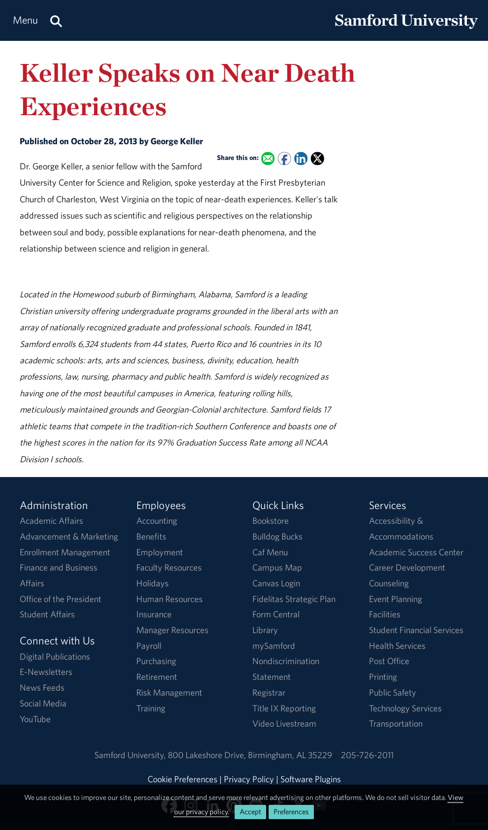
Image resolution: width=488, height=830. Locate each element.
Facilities (384, 614)
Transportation (396, 723)
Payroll (148, 645)
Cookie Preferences (182, 779)
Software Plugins (310, 779)
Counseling (389, 583)
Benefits (151, 536)
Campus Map (277, 567)
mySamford (273, 645)
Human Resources (169, 599)
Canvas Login (276, 583)
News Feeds (42, 687)
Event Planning (395, 599)
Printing (383, 676)
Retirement (156, 676)
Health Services (397, 645)
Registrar (268, 692)
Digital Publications (55, 656)
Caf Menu (270, 552)
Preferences (291, 811)
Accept (250, 811)
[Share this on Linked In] (300, 158)
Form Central (276, 614)
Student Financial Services (416, 630)
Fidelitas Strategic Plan (294, 599)
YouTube (35, 719)
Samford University (131, 755)
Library (265, 630)
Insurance (154, 614)
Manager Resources (172, 630)
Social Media (43, 703)
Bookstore (270, 520)
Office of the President (60, 599)
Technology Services (405, 708)
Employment (159, 552)
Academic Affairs (51, 520)
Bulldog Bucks (277, 536)
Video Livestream (284, 723)
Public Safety (392, 692)
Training (150, 708)
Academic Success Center (416, 552)
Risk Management (169, 692)
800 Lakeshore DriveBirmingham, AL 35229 (250, 755)
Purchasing (156, 661)
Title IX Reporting (284, 708)
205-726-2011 (367, 755)
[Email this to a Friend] (267, 158)
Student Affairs (47, 614)
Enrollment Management (65, 552)
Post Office (389, 661)
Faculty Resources (169, 567)
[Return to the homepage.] (406, 29)
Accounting (156, 520)
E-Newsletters (46, 671)
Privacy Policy (249, 779)
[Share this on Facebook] (284, 158)
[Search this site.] (56, 20)
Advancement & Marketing (69, 536)
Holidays (152, 583)
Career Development (407, 567)
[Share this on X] (317, 158)
